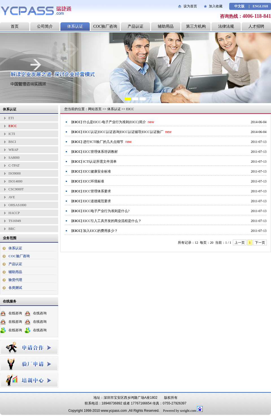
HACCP (14, 213)
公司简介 (45, 26)
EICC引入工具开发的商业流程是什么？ (112, 221)
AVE (11, 197)
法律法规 (226, 26)
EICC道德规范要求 (97, 201)
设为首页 (190, 6)
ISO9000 (14, 173)
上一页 (240, 243)
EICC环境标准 (93, 181)
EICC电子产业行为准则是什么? (106, 211)
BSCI (12, 142)
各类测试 (15, 288)
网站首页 (95, 109)
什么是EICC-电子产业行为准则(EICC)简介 (114, 122)
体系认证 (75, 26)
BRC (11, 229)
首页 (15, 26)
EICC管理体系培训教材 (100, 152)
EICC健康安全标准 (97, 171)
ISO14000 (15, 181)
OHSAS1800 (17, 205)
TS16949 (14, 221)
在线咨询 (15, 313)
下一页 (260, 243)
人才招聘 (256, 26)
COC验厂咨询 (105, 26)
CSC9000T (16, 189)
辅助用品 (166, 26)
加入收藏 (215, 6)
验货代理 (15, 280)
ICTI (11, 134)
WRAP (13, 150)
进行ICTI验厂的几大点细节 (103, 142)
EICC (12, 126)
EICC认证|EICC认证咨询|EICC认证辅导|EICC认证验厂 (123, 132)
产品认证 (135, 26)
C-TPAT (14, 165)
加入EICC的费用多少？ (100, 231)
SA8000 (13, 158)
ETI (11, 118)
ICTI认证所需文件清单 (100, 162)
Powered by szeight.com (179, 411)
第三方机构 (196, 26)
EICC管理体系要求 (97, 191)
